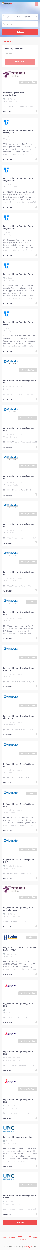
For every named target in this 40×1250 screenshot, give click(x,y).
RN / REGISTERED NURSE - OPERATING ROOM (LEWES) (19, 949)
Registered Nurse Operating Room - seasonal (18, 323)
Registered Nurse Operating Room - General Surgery (18, 909)
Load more (20, 1222)
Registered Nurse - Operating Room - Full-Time (19, 669)
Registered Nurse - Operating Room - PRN (19, 429)
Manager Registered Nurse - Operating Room (15, 94)
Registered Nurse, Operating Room (18, 1137)
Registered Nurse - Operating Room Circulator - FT (18, 717)
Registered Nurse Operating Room (18, 274)
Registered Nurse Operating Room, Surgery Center (18, 131)
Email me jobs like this (14, 49)
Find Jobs (20, 32)
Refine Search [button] (6, 41)
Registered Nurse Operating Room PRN (18, 1005)
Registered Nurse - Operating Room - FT (19, 381)
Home (5, 1238)
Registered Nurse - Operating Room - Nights (19, 1196)
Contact (12, 1238)
